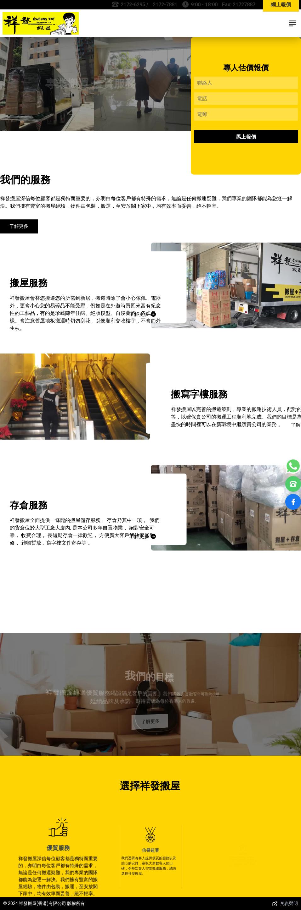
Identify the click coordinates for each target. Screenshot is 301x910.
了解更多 (18, 229)
